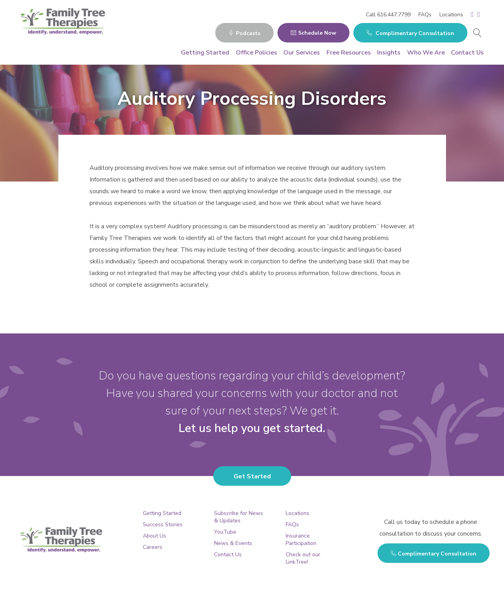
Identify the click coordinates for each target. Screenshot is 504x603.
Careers (152, 547)
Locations (451, 14)
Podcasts (244, 33)
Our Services (301, 52)
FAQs (425, 14)
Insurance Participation (301, 539)
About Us (154, 536)
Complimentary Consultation (410, 33)
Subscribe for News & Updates (238, 517)
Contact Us (467, 52)
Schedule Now (313, 33)
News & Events (233, 543)
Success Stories (163, 524)
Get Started (252, 476)
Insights (388, 52)
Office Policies (256, 52)
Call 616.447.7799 (388, 14)
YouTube (225, 532)
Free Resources (349, 52)
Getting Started (205, 52)
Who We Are (426, 52)
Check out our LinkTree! (303, 558)
